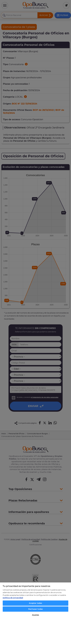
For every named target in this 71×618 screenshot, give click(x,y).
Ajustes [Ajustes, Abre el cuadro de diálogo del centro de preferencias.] (35, 615)
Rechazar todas (35, 609)
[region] (35, 600)
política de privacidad (13, 598)
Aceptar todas (35, 603)
